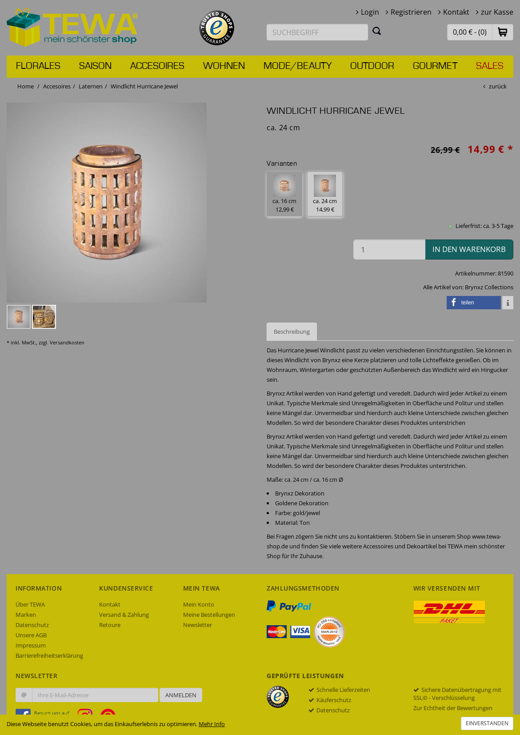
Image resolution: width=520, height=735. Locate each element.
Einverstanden (487, 723)
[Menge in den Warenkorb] (389, 250)
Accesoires (157, 66)
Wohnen (224, 66)
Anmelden (180, 695)
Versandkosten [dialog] (67, 342)
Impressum (31, 645)
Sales (490, 66)
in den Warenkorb (469, 249)
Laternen (91, 86)
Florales (38, 66)
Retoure (109, 625)
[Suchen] (377, 30)
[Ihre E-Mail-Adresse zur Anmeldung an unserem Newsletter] (95, 695)
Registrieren (411, 12)
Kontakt (456, 12)
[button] (503, 31)
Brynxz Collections (489, 287)
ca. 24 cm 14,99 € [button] (325, 194)
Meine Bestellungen (209, 615)
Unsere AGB (31, 635)
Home (25, 86)
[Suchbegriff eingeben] (317, 32)
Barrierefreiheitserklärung (49, 655)
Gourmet (435, 66)
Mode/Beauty (298, 66)
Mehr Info (212, 724)
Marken (26, 615)
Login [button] (370, 12)
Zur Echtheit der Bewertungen (452, 708)
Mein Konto (198, 604)
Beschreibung (292, 332)
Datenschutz (32, 625)
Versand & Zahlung (124, 615)
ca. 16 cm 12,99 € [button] (284, 194)
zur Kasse (497, 12)
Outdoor (372, 66)
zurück (498, 86)
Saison (95, 66)
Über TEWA (30, 604)
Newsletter (197, 625)
